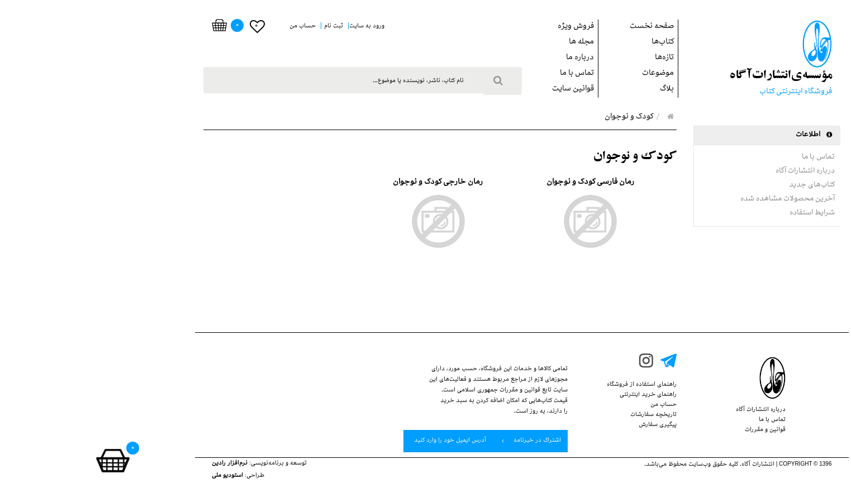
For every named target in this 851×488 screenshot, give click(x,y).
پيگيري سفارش (562, 425)
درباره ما (484, 58)
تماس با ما (481, 74)
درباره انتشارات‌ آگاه (709, 171)
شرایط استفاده (716, 213)
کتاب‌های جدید (716, 185)
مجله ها (485, 42)
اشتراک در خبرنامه (435, 441)
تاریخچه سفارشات (557, 415)
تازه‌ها (568, 58)
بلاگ (571, 89)
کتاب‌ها (566, 42)
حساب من (567, 405)
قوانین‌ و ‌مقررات (669, 430)
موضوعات (562, 74)
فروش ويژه (480, 27)
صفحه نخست (556, 27)
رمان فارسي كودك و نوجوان (494, 182)
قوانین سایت (477, 89)
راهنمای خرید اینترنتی (552, 395)
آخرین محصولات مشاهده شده (691, 199)
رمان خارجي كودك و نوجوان (342, 182)
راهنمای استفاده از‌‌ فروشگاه (546, 385)
